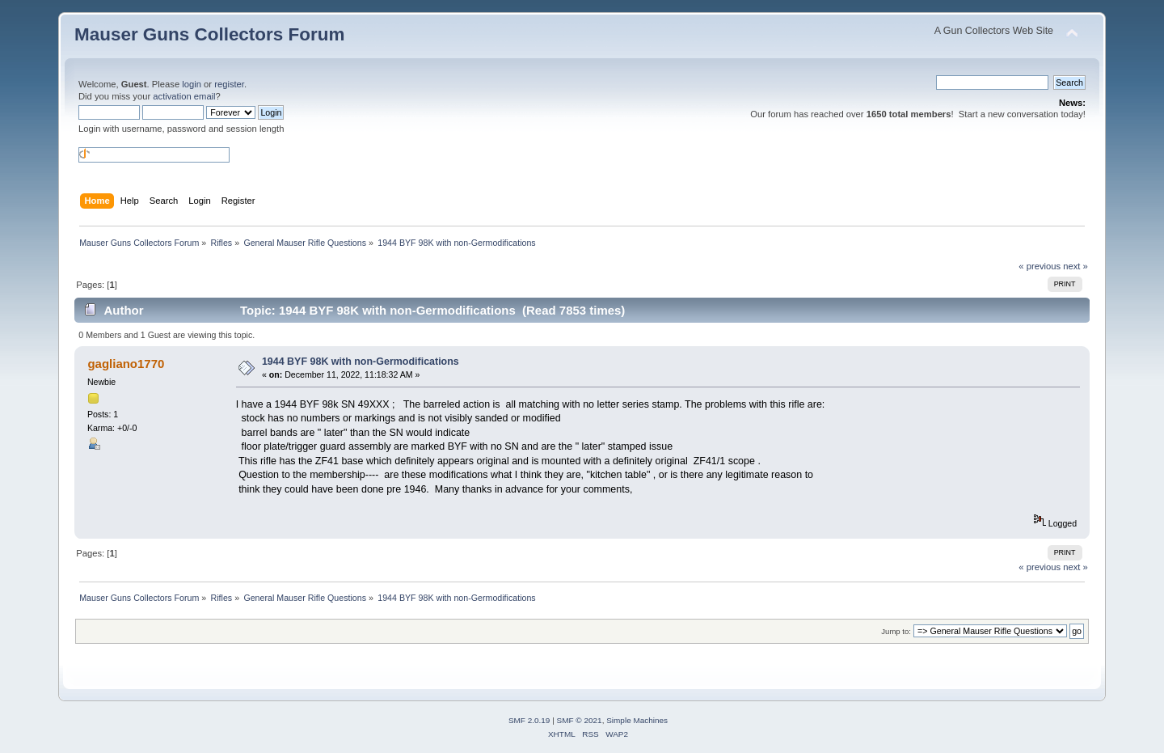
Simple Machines (637, 720)
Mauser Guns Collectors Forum (209, 34)
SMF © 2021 (579, 720)
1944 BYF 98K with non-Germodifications (360, 361)
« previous (1039, 266)
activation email (184, 96)
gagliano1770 (125, 363)
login (191, 84)
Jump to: (896, 631)
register (229, 84)
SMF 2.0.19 (529, 720)
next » (1075, 266)
